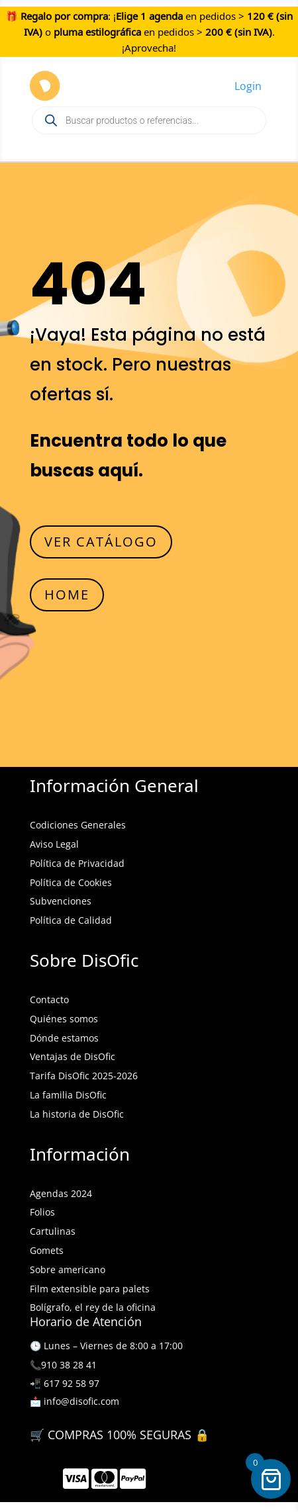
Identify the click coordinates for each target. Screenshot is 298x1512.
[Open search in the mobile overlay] (149, 120)
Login (248, 86)
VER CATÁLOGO (101, 542)
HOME (66, 594)
